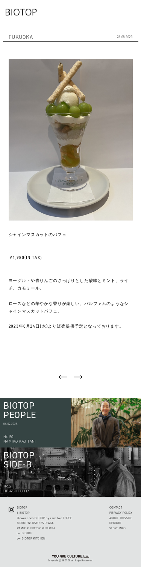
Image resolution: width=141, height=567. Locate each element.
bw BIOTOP (24, 533)
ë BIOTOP (23, 513)
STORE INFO (117, 528)
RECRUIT (115, 523)
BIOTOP (22, 508)
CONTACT (115, 508)
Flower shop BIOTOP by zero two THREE (44, 518)
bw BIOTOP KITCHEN (31, 538)
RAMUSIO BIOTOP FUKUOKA (36, 528)
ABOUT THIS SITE (120, 518)
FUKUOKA (21, 37)
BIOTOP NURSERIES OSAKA (35, 523)
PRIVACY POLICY (121, 513)
